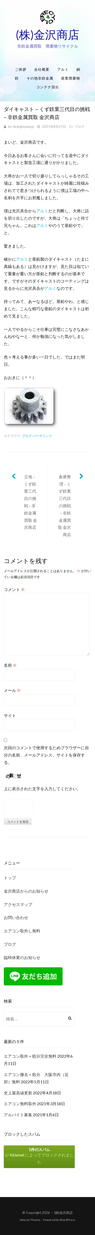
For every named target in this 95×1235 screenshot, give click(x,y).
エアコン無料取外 (20, 1103)
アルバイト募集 (18, 1114)
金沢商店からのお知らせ (26, 891)
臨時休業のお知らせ (22, 957)
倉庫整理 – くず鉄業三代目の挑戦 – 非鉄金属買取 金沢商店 (64, 505)
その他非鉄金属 (40, 78)
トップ (10, 877)
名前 (10, 665)
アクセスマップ (18, 904)
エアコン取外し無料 (22, 930)
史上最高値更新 (18, 1092)
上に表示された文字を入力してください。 (42, 788)
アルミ (63, 69)
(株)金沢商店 (47, 34)
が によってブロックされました (39, 1156)
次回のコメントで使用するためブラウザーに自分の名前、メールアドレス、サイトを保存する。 (46, 755)
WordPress (67, 1220)
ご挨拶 (20, 69)
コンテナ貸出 (47, 87)
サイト (10, 715)
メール (12, 690)
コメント (14, 589)
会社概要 (41, 69)
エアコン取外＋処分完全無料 (30, 1056)
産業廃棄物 (70, 78)
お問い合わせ (16, 917)
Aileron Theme (30, 1220)
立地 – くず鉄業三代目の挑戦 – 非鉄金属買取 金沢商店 (30, 502)
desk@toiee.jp (23, 127)
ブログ (79, 127)
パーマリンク (42, 436)
